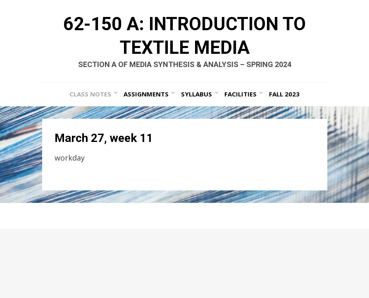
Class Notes (90, 94)
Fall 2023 (284, 94)
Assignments (146, 94)
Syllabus (196, 94)
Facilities (240, 94)
